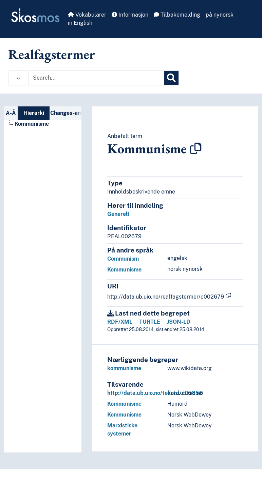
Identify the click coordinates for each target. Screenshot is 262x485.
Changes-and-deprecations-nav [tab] (65, 113)
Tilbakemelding (177, 15)
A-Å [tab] (11, 113)
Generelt (118, 214)
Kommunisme (124, 269)
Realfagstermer (51, 54)
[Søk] (171, 77)
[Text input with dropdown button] (96, 77)
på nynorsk (219, 15)
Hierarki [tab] (33, 113)
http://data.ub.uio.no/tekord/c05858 (155, 393)
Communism (123, 259)
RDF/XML (119, 322)
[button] (18, 77)
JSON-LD (178, 322)
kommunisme (124, 368)
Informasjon (130, 15)
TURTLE (149, 322)
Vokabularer (87, 15)
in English (80, 23)
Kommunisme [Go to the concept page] (32, 124)
